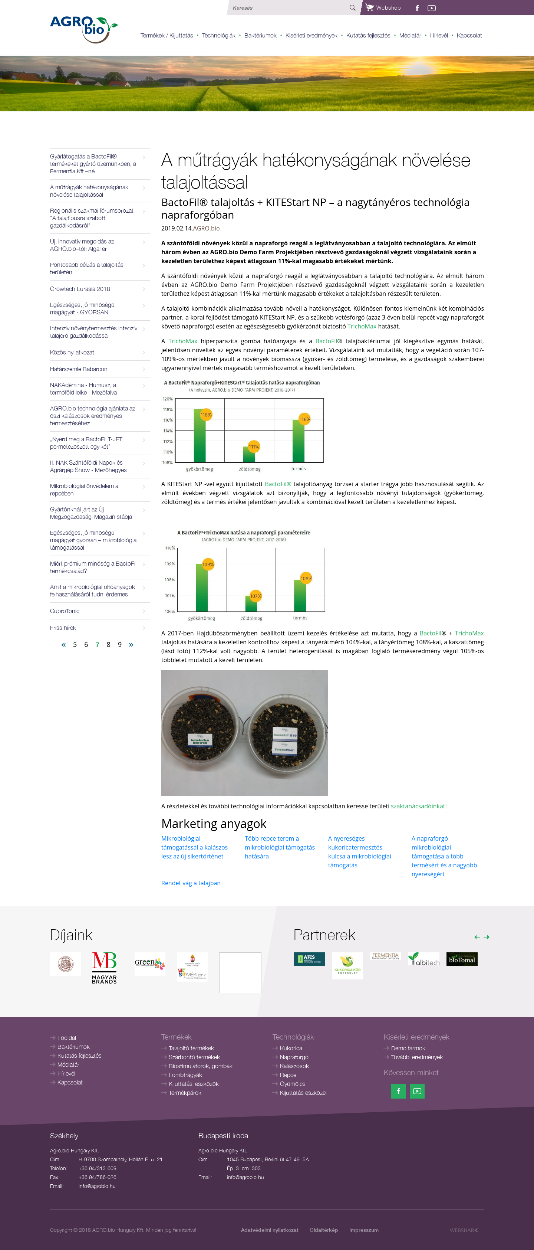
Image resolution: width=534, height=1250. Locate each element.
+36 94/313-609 (97, 1168)
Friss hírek (63, 627)
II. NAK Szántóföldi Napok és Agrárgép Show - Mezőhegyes (88, 466)
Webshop (383, 7)
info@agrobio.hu (97, 1186)
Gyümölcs (293, 1083)
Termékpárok (185, 1092)
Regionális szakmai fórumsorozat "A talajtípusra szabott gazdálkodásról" (92, 218)
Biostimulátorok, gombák (201, 1066)
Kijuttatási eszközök (194, 1083)
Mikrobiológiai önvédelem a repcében (84, 489)
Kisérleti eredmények (311, 35)
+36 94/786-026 (97, 1177)
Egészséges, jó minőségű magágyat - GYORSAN (82, 308)
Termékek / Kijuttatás (167, 35)
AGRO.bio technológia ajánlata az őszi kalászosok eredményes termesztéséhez (92, 415)
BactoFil (326, 341)
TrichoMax (361, 326)
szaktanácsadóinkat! (418, 806)
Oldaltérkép (324, 1230)
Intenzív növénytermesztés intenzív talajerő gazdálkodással (93, 332)
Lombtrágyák (185, 1074)
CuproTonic (64, 611)
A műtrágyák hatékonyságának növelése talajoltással (89, 191)
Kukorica (291, 1048)
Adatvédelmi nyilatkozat (270, 1230)
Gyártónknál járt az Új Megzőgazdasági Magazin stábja (91, 513)
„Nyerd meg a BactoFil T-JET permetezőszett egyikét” (86, 443)
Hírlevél (439, 35)
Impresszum (364, 1230)
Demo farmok (408, 1048)
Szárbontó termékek (194, 1057)
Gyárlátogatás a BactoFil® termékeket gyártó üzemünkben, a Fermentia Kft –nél (93, 163)
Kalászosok (294, 1066)
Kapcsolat (469, 35)
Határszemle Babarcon (79, 369)
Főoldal (66, 1037)
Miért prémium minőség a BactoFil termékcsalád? (93, 567)
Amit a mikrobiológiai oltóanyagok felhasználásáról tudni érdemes (92, 590)
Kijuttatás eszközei (303, 1092)
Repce (288, 1074)
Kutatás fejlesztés (368, 35)
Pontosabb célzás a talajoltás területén (86, 268)
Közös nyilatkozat (72, 352)
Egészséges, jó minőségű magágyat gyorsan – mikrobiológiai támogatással (94, 540)
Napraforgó (294, 1057)
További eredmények (417, 1057)
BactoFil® (278, 484)
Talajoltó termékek (191, 1048)
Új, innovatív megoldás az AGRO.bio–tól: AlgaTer (82, 245)
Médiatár (410, 35)
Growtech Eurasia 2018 (80, 288)
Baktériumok (260, 35)
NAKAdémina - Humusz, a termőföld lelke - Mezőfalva (83, 389)
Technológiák (218, 35)
